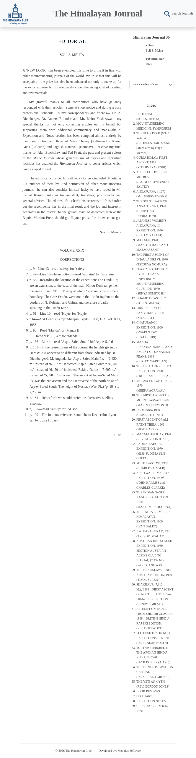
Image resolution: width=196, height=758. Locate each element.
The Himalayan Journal (98, 13)
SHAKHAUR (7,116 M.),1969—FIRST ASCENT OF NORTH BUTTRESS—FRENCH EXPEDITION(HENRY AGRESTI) (154, 594)
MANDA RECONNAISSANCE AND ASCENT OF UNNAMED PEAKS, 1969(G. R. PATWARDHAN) (154, 351)
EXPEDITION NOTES (151, 701)
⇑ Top (117, 435)
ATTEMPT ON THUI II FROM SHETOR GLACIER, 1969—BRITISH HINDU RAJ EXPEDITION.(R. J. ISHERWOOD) (154, 618)
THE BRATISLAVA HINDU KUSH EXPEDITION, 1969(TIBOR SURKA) (154, 574)
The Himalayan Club (78, 750)
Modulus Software (129, 750)
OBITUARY (144, 696)
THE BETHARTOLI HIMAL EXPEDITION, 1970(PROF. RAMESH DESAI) (154, 371)
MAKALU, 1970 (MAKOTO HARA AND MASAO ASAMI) (152, 245)
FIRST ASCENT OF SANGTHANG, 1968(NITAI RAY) (150, 312)
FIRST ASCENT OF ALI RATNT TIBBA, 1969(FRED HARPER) (152, 424)
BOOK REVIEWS (148, 691)
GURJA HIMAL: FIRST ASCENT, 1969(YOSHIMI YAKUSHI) (151, 162)
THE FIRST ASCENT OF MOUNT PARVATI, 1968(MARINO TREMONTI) (152, 400)
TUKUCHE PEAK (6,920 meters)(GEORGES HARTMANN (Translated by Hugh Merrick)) (153, 143)
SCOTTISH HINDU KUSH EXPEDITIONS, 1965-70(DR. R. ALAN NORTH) (154, 637)
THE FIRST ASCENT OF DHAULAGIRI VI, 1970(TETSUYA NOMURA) (152, 259)
